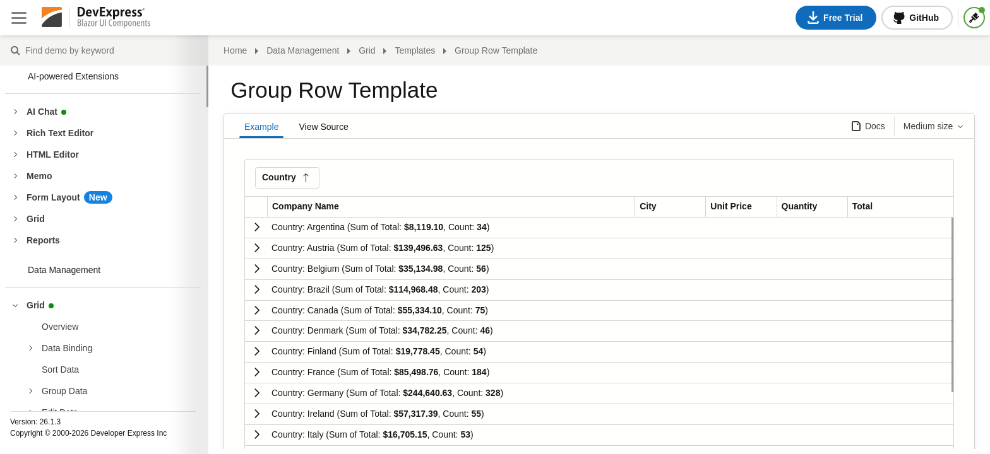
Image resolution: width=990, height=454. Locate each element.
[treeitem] (119, 327)
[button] (287, 178)
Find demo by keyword (15, 51)
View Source (323, 127)
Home (235, 50)
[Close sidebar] (19, 17)
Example (261, 127)
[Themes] (974, 17)
